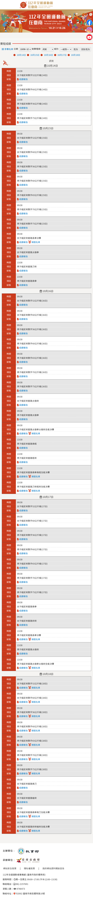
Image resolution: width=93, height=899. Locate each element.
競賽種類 (36, 48)
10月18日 (75, 54)
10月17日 (62, 54)
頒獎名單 (34, 242)
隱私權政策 (29, 868)
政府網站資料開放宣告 (53, 868)
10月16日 (48, 54)
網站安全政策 (9, 868)
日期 (16, 48)
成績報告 (22, 79)
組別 (56, 48)
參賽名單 (7, 49)
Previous (4, 21)
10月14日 (21, 54)
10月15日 (34, 54)
